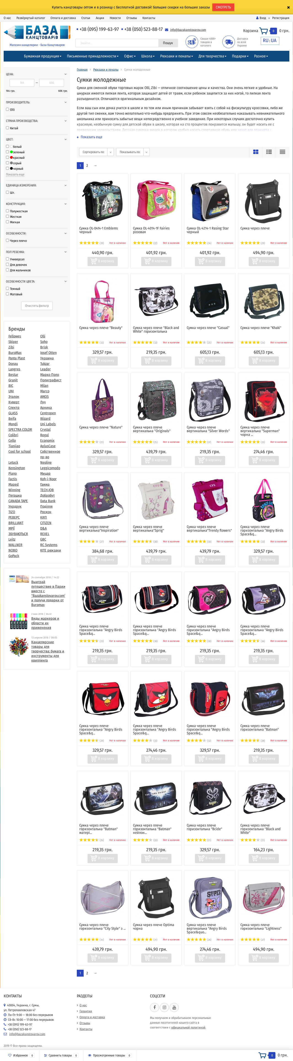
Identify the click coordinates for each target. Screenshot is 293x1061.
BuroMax (14, 352)
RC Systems (48, 545)
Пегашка (15, 495)
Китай (12, 128)
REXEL (44, 534)
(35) (252, 442)
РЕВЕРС (14, 517)
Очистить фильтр (37, 306)
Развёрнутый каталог (30, 18)
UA (274, 40)
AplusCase (48, 446)
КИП (43, 517)
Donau (13, 363)
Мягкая (13, 222)
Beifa (12, 418)
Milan (44, 385)
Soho (44, 341)
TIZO (11, 512)
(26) (91, 840)
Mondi (13, 424)
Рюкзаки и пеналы (175, 56)
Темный (13, 289)
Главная (82, 70)
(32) (199, 740)
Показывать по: (130, 152)
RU (266, 40)
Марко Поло (49, 374)
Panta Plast (16, 358)
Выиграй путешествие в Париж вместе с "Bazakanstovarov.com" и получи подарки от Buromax (48, 593)
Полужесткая (17, 211)
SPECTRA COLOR (20, 429)
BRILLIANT (15, 523)
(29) (252, 243)
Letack (13, 462)
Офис (128, 56)
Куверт (13, 402)
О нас (7, 18)
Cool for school (19, 451)
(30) (199, 541)
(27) (91, 541)
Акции (100, 18)
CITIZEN (45, 523)
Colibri (13, 435)
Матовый (14, 294)
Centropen (48, 413)
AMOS (44, 396)
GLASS (13, 413)
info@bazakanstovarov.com (188, 30)
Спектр (13, 407)
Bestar (13, 374)
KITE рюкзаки (50, 550)
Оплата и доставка (63, 18)
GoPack (13, 556)
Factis (12, 479)
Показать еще (15, 174)
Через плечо (16, 241)
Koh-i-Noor (48, 479)
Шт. (10, 193)
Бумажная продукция (41, 56)
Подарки (239, 56)
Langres (14, 369)
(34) (199, 243)
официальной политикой (188, 1027)
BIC (10, 385)
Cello (12, 440)
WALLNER (15, 545)
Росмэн (45, 512)
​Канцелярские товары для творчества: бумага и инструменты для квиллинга (47, 651)
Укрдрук (14, 506)
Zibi (11, 347)
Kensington (16, 468)
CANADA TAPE (18, 501)
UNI (11, 391)
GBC (43, 539)
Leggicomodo (50, 468)
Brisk (44, 347)
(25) (199, 342)
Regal (44, 435)
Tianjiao (14, 446)
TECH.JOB (47, 490)
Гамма (45, 484)
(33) (91, 342)
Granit (13, 380)
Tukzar (45, 363)
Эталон (13, 396)
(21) (91, 442)
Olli (10, 110)
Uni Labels (48, 424)
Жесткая (13, 217)
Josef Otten (48, 352)
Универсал (15, 259)
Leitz (11, 539)
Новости (115, 18)
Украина (47, 358)
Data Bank (47, 501)
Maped (13, 484)
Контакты (148, 18)
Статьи (85, 18)
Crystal (45, 429)
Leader (45, 369)
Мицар (45, 473)
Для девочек (16, 265)
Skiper (13, 341)
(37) (199, 442)
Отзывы (131, 18)
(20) (145, 840)
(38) (145, 541)
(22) (145, 243)
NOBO (12, 550)
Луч (43, 402)
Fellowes (14, 336)
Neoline (46, 462)
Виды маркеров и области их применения (45, 623)
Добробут (47, 495)
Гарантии (86, 1011)
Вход (261, 18)
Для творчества (211, 56)
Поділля (46, 506)
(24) (252, 342)
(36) (252, 641)
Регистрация (280, 18)
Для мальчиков (18, 270)
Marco (44, 391)
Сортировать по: (93, 152)
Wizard (45, 418)
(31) (145, 939)
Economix (47, 440)
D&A (43, 528)
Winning (14, 490)
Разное (260, 56)
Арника (46, 407)
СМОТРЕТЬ (223, 7)
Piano (12, 473)
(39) (91, 243)
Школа (146, 56)
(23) (91, 641)
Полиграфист (50, 380)
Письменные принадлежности (91, 56)
